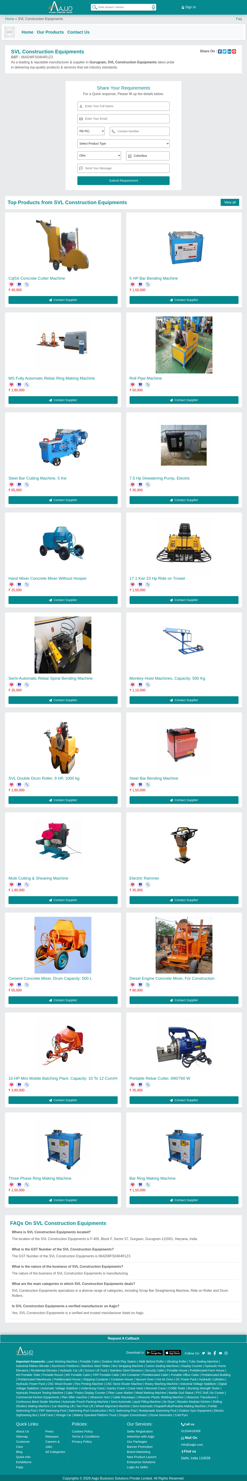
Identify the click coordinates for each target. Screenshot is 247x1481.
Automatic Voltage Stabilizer (59, 1387)
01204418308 (191, 1430)
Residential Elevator (44, 1369)
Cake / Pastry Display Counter (86, 1391)
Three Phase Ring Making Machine (39, 1177)
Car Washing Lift (63, 1405)
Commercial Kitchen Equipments (37, 1396)
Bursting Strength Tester (204, 1387)
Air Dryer (169, 1400)
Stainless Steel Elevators (126, 1369)
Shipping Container (95, 1378)
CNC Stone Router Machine (124, 1382)
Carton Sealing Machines (162, 1365)
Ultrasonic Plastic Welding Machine (160, 1396)
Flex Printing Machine (89, 1382)
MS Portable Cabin (78, 1374)
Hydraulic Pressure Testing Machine (39, 1391)
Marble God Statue (181, 1391)
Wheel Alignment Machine (113, 1405)
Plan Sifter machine (74, 1396)
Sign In (188, 6)
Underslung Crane (93, 1387)
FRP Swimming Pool (52, 1409)
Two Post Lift (84, 1405)
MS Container (131, 1374)
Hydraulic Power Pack (30, 1382)
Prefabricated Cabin (155, 1374)
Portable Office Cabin (185, 1374)
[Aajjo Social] (203, 1352)
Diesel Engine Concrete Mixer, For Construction (172, 977)
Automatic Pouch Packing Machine (85, 1400)
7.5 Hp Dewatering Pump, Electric (160, 477)
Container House (122, 1378)
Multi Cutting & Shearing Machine (38, 877)
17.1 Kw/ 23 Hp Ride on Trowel (157, 577)
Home (9, 17)
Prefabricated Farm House (207, 1369)
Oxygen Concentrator (133, 1414)
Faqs (19, 1466)
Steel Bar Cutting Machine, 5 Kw (37, 477)
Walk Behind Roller (151, 1360)
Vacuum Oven (144, 1378)
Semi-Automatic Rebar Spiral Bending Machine (50, 677)
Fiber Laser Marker (120, 1391)
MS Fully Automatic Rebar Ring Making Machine (51, 377)
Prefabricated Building (215, 1374)
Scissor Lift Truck (96, 1369)
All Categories (55, 1451)
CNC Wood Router (59, 1382)
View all (230, 201)
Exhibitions (24, 1461)
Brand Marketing (138, 1451)
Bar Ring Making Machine (153, 1177)
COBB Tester (176, 1387)
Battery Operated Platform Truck (95, 1414)
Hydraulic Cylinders (212, 1378)
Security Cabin (155, 1369)
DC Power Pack (186, 1378)
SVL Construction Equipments (40, 17)
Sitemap (22, 1435)
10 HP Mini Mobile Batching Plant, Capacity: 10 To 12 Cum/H (62, 1077)
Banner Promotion (139, 1445)
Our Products (53, 30)
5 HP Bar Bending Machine (154, 277)
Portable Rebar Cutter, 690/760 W (160, 1077)
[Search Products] (93, 6)
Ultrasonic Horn (100, 1396)
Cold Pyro (181, 1414)
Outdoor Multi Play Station (119, 1360)
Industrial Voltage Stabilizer (198, 1382)
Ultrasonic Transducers (201, 1396)
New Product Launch (141, 1456)
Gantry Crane (116, 1387)
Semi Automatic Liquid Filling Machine (136, 1400)
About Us (22, 1430)
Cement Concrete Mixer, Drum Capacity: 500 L (50, 977)
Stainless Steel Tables (95, 1365)
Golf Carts (46, 1414)
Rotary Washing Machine (161, 1382)
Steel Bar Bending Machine (154, 777)
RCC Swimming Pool (123, 1409)
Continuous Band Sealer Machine (38, 1400)
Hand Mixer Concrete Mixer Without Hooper (47, 577)
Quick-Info (23, 1456)
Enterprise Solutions (141, 1461)
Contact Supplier (63, 299)
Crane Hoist (135, 1387)
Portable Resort (53, 1374)
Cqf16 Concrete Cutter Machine (36, 277)
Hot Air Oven (164, 1378)
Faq (239, 17)
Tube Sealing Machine (203, 1360)
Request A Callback (123, 1337)
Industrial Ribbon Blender (32, 1365)
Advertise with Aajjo (140, 1435)
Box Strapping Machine (128, 1365)
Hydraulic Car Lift (71, 1369)
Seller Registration (140, 1430)
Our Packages (137, 1440)
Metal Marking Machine (150, 1391)
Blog (19, 1451)
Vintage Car (63, 1414)
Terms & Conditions (85, 1435)
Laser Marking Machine (62, 1360)
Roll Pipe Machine (146, 377)
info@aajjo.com (192, 1443)
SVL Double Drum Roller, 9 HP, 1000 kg (44, 777)
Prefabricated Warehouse (34, 1378)
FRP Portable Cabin (106, 1374)
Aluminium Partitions (65, 1365)
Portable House (177, 1369)
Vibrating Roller (176, 1360)
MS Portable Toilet (28, 1374)
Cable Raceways (124, 1396)
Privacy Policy (82, 1440)
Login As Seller (137, 1466)
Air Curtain (217, 1391)
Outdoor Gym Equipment (195, 1409)
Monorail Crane (155, 1387)
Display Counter (191, 1365)
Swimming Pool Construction (87, 1409)
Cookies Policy (82, 1430)
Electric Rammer (144, 877)
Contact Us (82, 30)
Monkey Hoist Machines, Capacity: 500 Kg (167, 677)
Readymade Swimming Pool (157, 1409)
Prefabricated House (67, 1378)
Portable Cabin (90, 1360)
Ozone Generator (160, 1414)
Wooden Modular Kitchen (194, 1400)
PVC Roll (202, 1391)
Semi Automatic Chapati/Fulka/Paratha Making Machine (169, 1405)
